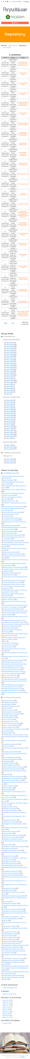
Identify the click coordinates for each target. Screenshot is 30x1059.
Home (4, 45)
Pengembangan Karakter (23, 255)
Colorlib (22, 1057)
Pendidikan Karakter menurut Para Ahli (23, 278)
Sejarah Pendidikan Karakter (23, 266)
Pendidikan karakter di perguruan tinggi (23, 123)
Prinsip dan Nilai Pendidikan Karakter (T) (23, 301)
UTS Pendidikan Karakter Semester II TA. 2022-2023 (23, 134)
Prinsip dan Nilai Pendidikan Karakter (23, 290)
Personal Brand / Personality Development (23, 154)
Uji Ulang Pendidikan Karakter (23, 234)
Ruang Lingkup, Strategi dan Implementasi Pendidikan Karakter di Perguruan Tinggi (23, 313)
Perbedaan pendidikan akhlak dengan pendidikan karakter (22, 104)
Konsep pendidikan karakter (23, 83)
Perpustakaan (15, 13)
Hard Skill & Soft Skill (23, 204)
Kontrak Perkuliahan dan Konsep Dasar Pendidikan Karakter (23, 64)
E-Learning (26, 1)
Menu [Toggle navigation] (15, 23)
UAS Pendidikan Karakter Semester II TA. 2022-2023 (23, 224)
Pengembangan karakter (23, 73)
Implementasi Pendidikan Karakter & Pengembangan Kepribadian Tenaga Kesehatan (23, 214)
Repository (22, 46)
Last (12, 323)
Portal (19, 1)
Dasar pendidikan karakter (23, 113)
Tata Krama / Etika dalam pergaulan (23, 164)
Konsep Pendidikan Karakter (23, 93)
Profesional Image (22, 184)
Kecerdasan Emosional (23, 174)
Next (5, 323)
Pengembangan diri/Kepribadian (23, 144)
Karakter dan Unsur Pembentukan (23, 244)
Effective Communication (23, 194)
